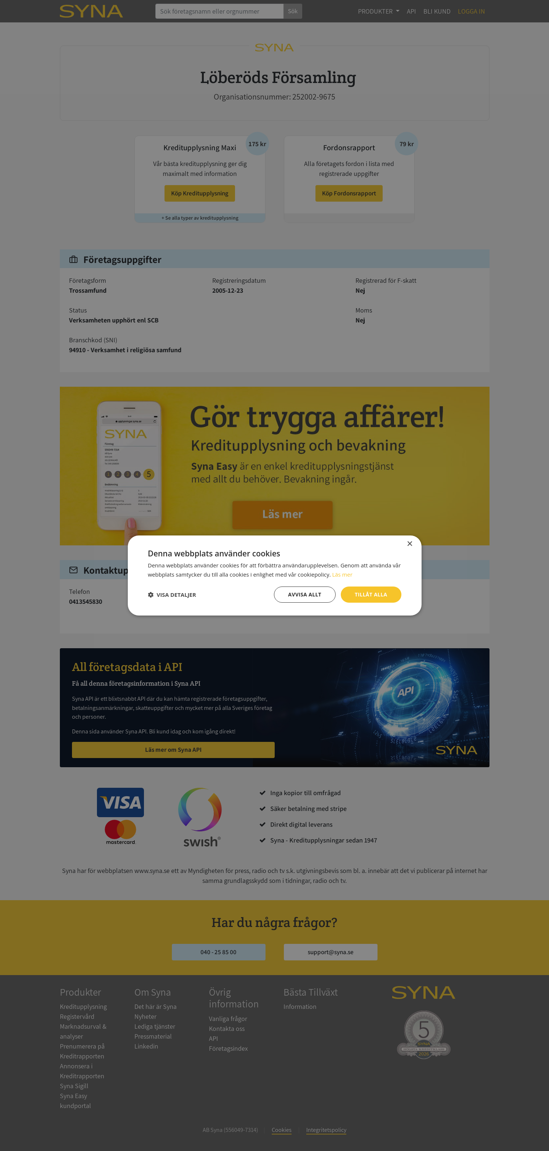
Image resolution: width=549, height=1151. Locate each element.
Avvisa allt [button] (304, 594)
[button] (172, 594)
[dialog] (274, 575)
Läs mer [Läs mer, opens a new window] (342, 574)
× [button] (409, 544)
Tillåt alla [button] (370, 594)
